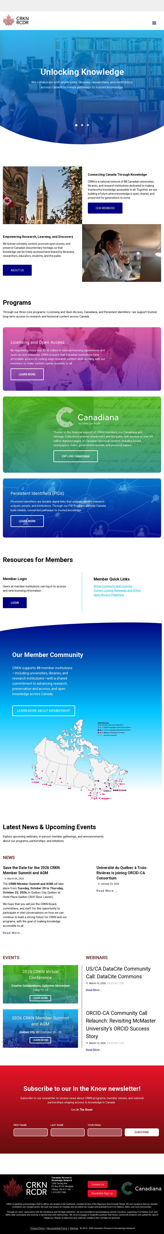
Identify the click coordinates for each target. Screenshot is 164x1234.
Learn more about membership (44, 727)
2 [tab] (82, 125)
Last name (57, 1141)
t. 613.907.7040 (59, 1192)
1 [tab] (76, 125)
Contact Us (98, 1184)
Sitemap (74, 1228)
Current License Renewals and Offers (117, 606)
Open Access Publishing (109, 611)
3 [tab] (88, 125)
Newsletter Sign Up (102, 1193)
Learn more (40, 1013)
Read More (11, 948)
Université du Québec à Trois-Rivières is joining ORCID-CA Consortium (122, 888)
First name (20, 1141)
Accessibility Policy (57, 1228)
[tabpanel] (82, 94)
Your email (94, 1141)
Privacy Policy (37, 1228)
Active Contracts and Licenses (113, 602)
